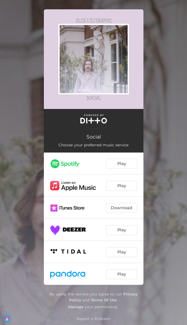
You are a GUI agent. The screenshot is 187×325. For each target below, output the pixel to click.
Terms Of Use (104, 300)
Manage (75, 306)
